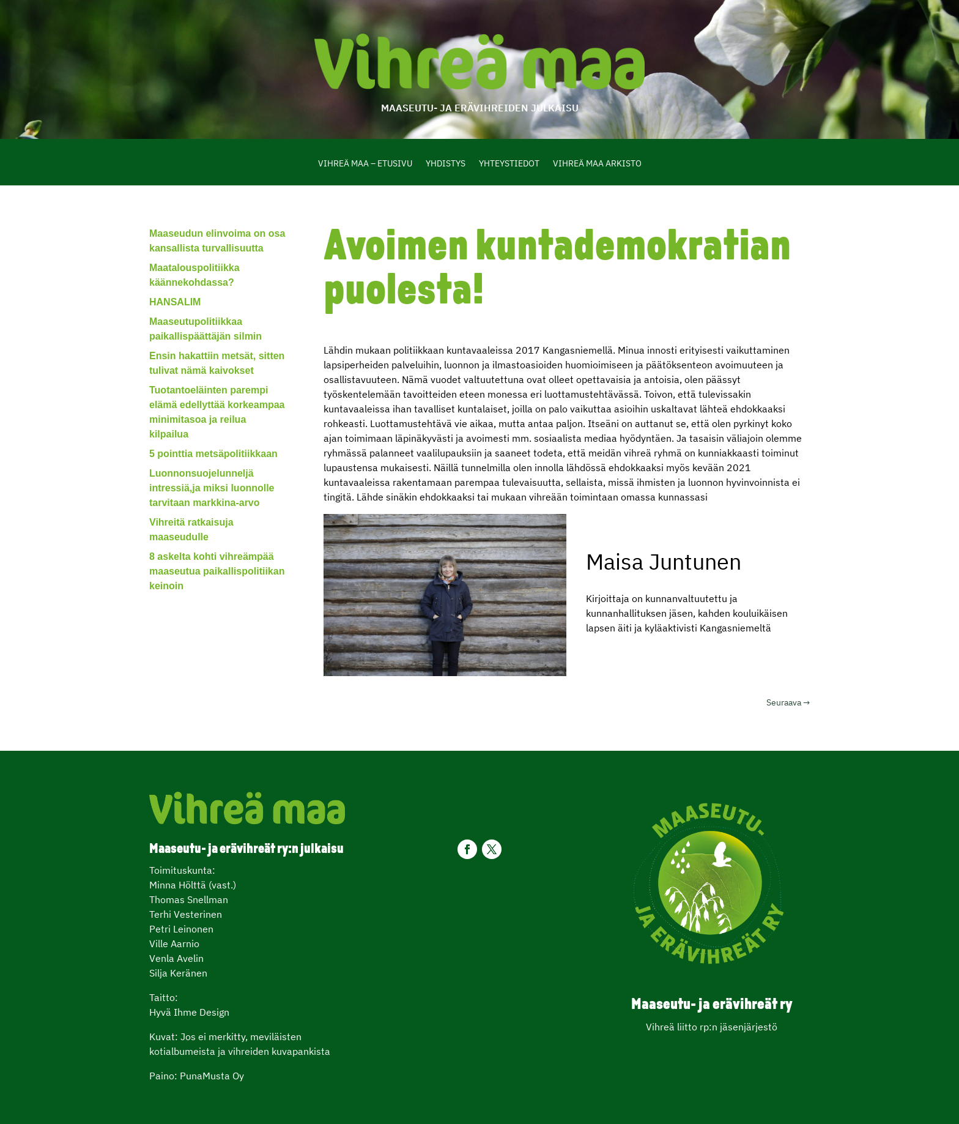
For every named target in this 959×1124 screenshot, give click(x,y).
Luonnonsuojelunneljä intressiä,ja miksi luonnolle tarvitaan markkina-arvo (212, 488)
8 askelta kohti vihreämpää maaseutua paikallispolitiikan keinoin (216, 571)
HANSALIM (175, 302)
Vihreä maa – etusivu (365, 164)
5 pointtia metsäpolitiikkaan (213, 453)
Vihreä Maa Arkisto (597, 164)
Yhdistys (445, 164)
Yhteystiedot (509, 164)
